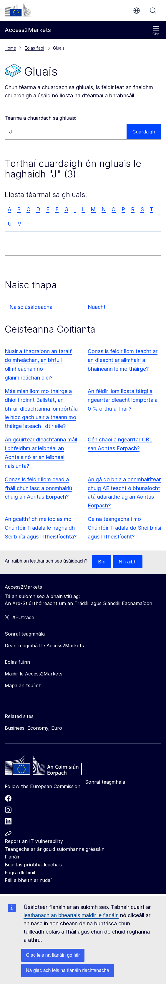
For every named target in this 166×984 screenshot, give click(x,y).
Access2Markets (23, 587)
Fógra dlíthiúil (20, 872)
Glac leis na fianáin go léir (53, 955)
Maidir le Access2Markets (33, 674)
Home (10, 47)
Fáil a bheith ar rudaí (28, 880)
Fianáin (13, 857)
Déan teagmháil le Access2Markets (44, 645)
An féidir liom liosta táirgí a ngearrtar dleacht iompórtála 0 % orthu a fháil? (122, 400)
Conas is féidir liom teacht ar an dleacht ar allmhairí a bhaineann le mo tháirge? (122, 360)
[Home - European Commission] (47, 766)
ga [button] (136, 10)
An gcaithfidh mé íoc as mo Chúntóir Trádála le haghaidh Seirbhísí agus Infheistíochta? (41, 528)
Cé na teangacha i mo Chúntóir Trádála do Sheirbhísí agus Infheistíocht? (124, 528)
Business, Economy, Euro (33, 728)
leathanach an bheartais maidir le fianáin (71, 915)
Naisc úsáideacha (30, 307)
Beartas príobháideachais (33, 865)
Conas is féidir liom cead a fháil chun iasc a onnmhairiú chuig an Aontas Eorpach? (38, 488)
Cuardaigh (153, 10)
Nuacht (97, 307)
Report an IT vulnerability (34, 841)
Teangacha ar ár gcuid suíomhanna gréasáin (54, 849)
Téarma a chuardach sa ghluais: (40, 118)
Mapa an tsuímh (23, 685)
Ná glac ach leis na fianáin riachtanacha (67, 970)
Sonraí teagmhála (105, 782)
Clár (155, 31)
